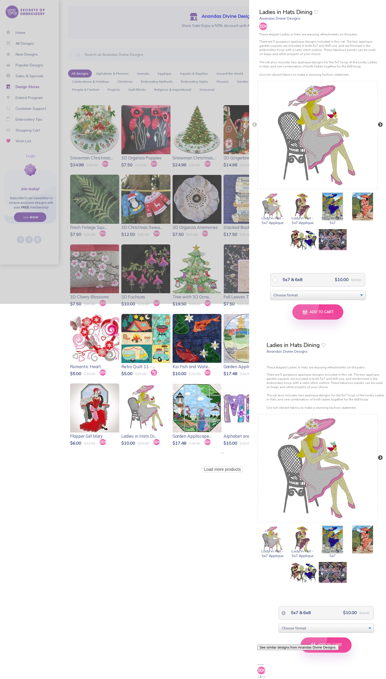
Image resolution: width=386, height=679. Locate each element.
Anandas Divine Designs (279, 18)
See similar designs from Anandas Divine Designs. (298, 647)
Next (380, 124)
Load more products (222, 469)
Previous (254, 124)
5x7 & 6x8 (291, 279)
